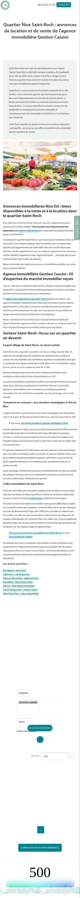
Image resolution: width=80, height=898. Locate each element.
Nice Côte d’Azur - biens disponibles (21, 593)
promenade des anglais (21, 536)
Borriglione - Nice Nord (14, 570)
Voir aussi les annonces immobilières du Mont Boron (35, 532)
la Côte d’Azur (36, 498)
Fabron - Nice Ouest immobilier (18, 585)
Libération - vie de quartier (16, 574)
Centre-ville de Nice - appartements (21, 578)
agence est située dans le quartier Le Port (27, 298)
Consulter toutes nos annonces (40, 847)
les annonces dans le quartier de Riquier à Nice (44, 423)
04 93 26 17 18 (46, 5)
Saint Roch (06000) (28, 702)
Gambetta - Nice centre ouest (18, 581)
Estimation (64, 4)
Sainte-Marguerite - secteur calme (20, 589)
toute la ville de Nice (28, 230)
